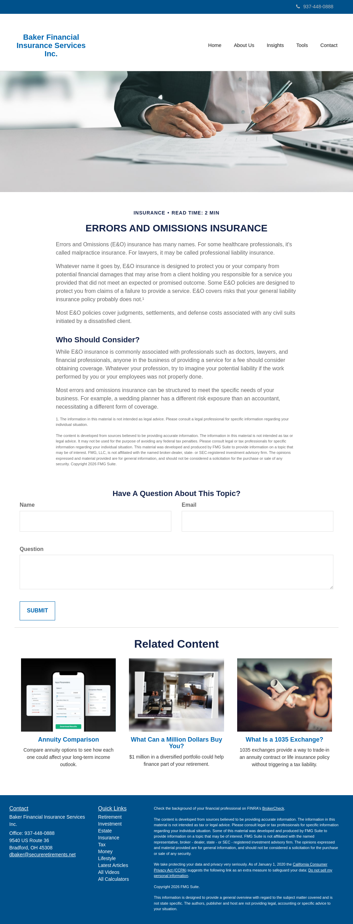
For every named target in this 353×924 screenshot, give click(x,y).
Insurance (108, 837)
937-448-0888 (314, 6)
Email (189, 505)
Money (105, 851)
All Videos (109, 872)
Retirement (110, 817)
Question (31, 549)
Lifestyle (107, 858)
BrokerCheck (273, 808)
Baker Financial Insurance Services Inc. (51, 45)
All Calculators (113, 879)
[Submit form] (37, 610)
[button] (244, 42)
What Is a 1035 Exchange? (284, 739)
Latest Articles (113, 865)
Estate (105, 830)
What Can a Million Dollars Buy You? (176, 743)
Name (27, 505)
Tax (102, 844)
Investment (110, 824)
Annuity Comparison (68, 739)
